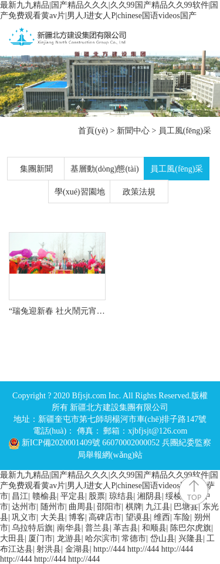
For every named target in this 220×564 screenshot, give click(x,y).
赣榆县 (44, 496)
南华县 (69, 527)
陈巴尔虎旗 (190, 527)
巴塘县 (186, 506)
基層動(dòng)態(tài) (104, 168)
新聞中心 (133, 130)
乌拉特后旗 (32, 527)
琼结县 (121, 496)
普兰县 (97, 527)
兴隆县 (190, 538)
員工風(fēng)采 (184, 130)
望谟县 (138, 517)
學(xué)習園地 (80, 191)
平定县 (72, 496)
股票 (97, 496)
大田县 (12, 538)
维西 (162, 517)
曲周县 (81, 506)
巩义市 (24, 517)
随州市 (52, 506)
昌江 (20, 496)
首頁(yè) (93, 130)
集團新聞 (36, 168)
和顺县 (154, 527)
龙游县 (69, 538)
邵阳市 (109, 506)
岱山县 (162, 538)
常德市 (133, 538)
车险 (182, 517)
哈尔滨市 (101, 538)
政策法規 (139, 191)
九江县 (157, 506)
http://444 (109, 549)
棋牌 (134, 506)
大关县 (52, 517)
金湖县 (77, 549)
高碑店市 (105, 517)
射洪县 (48, 549)
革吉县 (125, 527)
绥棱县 (177, 496)
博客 (77, 517)
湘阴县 (149, 496)
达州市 (24, 506)
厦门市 (40, 538)
